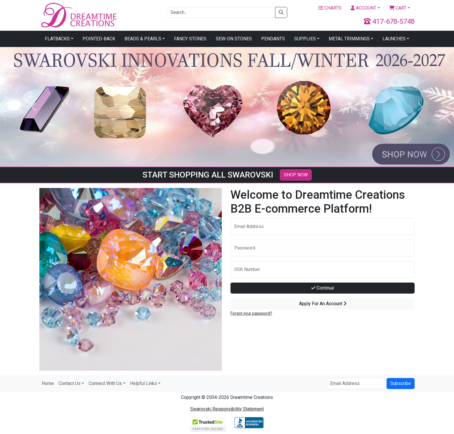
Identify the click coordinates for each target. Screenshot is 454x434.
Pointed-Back (99, 38)
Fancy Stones (190, 38)
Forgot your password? (251, 313)
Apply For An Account (322, 303)
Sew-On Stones (234, 38)
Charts (329, 8)
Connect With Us (105, 383)
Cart (398, 8)
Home (48, 383)
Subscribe (400, 383)
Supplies (305, 38)
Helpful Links (143, 383)
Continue (322, 288)
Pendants (273, 38)
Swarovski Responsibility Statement (227, 409)
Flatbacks (57, 38)
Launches (394, 38)
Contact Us (69, 383)
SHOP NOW (296, 175)
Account (363, 8)
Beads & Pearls (143, 38)
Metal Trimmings (349, 38)
